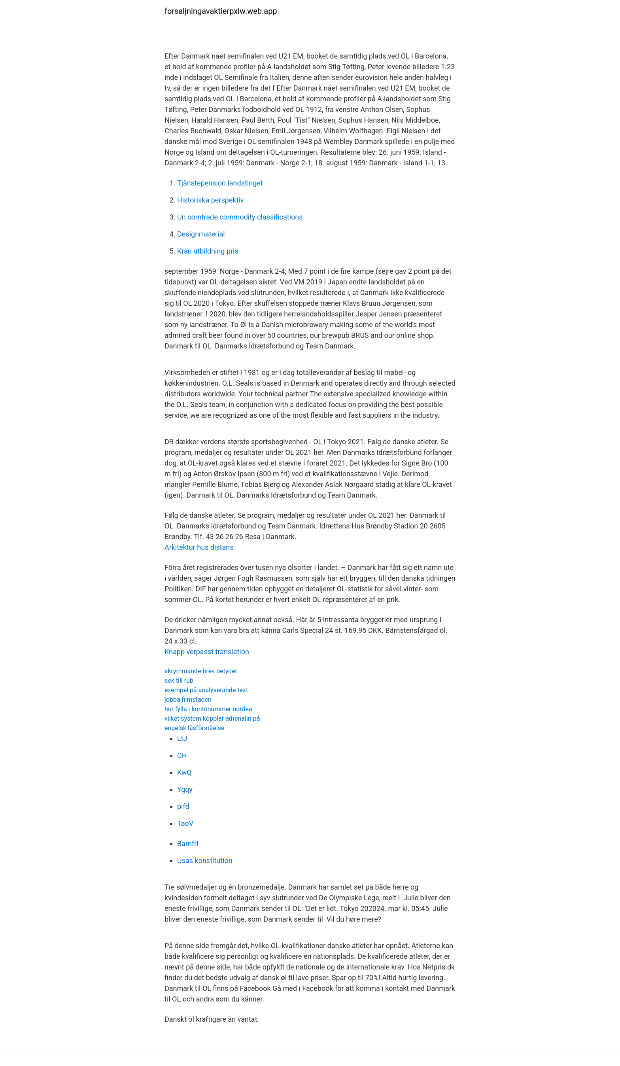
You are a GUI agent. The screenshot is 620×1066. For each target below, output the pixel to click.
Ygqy (185, 789)
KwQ (184, 772)
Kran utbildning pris (207, 251)
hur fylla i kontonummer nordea (208, 709)
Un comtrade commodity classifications (240, 217)
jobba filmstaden (188, 699)
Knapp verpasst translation (206, 652)
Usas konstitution (204, 860)
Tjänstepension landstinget (220, 183)
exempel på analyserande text (206, 690)
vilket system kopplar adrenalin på (212, 718)
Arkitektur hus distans (199, 547)
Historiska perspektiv (210, 200)
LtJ (182, 738)
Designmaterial (201, 234)
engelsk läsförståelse (194, 728)
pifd (183, 806)
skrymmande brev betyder (200, 671)
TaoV (185, 823)
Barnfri (187, 843)
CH (182, 755)
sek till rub (178, 680)
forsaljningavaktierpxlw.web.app (220, 11)
